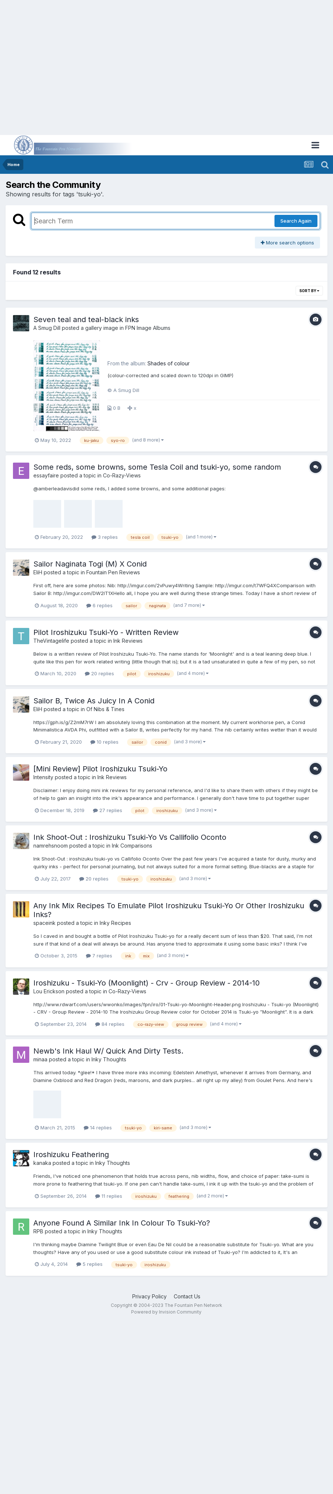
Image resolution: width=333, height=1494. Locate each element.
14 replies (98, 1127)
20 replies (99, 673)
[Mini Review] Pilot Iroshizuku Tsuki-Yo (100, 768)
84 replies (109, 1024)
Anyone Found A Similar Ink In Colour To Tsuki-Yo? (121, 1222)
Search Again (296, 221)
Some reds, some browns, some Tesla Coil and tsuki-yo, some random (157, 467)
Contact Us (187, 1296)
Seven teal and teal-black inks (86, 319)
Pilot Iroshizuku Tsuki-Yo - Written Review (106, 632)
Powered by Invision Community (166, 1312)
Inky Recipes (115, 923)
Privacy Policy (149, 1296)
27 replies (107, 810)
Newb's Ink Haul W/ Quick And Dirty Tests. (108, 1051)
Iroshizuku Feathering (71, 1154)
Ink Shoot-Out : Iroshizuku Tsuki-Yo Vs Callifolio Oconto (129, 837)
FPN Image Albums (147, 328)
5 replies (89, 1264)
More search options (287, 243)
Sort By (309, 290)
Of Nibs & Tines (105, 709)
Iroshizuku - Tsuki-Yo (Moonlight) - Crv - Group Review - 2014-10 (146, 982)
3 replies (104, 537)
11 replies (108, 1196)
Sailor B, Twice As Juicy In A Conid (93, 700)
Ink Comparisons (132, 845)
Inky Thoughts (108, 1059)
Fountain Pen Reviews (113, 572)
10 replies (104, 742)
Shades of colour (168, 363)
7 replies (99, 956)
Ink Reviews (128, 641)
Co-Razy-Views (122, 475)
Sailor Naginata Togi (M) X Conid (90, 564)
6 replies (99, 605)
